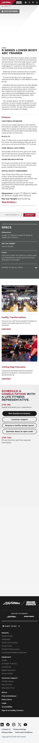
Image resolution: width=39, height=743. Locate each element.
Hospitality (6, 639)
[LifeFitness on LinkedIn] (2, 724)
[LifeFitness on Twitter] (19, 724)
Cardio (4, 660)
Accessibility (7, 707)
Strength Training (9, 664)
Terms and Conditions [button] (23, 732)
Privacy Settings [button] (19, 729)
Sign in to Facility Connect (12, 710)
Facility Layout (8, 681)
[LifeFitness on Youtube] (25, 724)
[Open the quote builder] (33, 2)
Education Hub (8, 688)
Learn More (6, 329)
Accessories (6, 667)
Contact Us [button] (6, 729)
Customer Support (19, 419)
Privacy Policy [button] (7, 732)
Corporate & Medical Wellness (14, 653)
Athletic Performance (11, 649)
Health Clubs (7, 636)
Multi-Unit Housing (10, 643)
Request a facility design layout (19, 425)
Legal (4, 703)
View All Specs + (9, 202)
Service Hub (7, 685)
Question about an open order (19, 431)
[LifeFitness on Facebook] (8, 724)
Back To (6, 6)
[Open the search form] (29, 2)
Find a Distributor (9, 696)
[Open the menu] (37, 2)
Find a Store (7, 699)
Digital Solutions (8, 670)
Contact (29, 215)
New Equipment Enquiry (19, 413)
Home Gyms (7, 646)
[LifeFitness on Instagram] (13, 724)
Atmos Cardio (7, 674)
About (4, 692)
